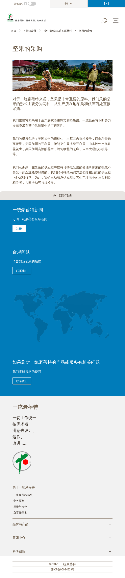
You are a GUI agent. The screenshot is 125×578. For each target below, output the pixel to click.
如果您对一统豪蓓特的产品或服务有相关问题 (56, 362)
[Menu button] (115, 21)
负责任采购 (20, 512)
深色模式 (18, 3)
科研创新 (62, 551)
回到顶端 (65, 195)
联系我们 (21, 270)
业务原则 (18, 500)
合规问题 (21, 251)
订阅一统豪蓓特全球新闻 (29, 219)
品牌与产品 (62, 524)
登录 (106, 3)
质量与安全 (20, 506)
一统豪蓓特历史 (23, 495)
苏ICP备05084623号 (62, 569)
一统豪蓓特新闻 (27, 209)
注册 (19, 228)
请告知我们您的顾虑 (26, 261)
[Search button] (107, 20)
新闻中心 (62, 537)
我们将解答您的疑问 (26, 371)
